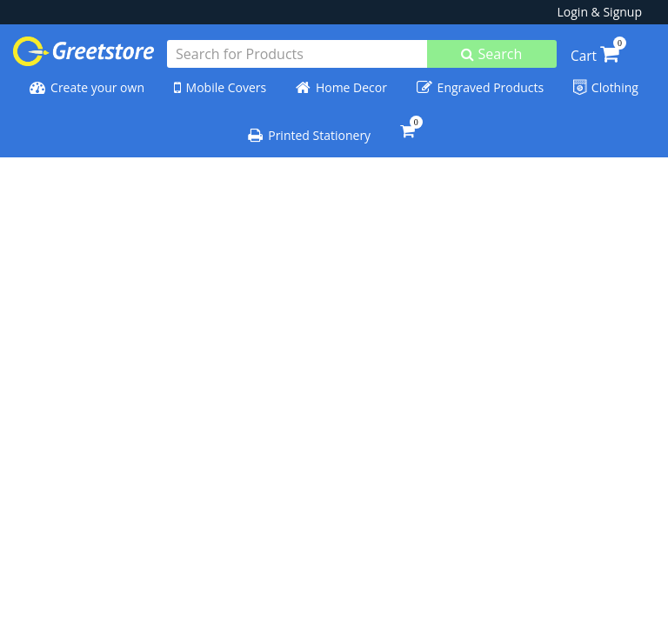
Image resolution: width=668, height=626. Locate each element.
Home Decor (341, 88)
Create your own (87, 88)
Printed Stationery (309, 135)
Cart (594, 56)
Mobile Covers (220, 88)
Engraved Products (480, 88)
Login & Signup (600, 11)
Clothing (605, 88)
